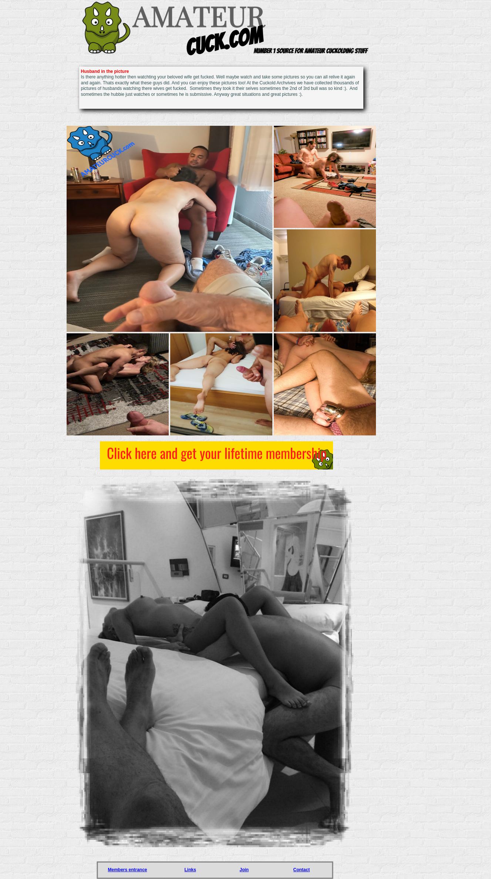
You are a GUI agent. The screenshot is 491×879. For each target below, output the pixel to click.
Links (190, 869)
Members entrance (127, 869)
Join (244, 869)
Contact (301, 869)
